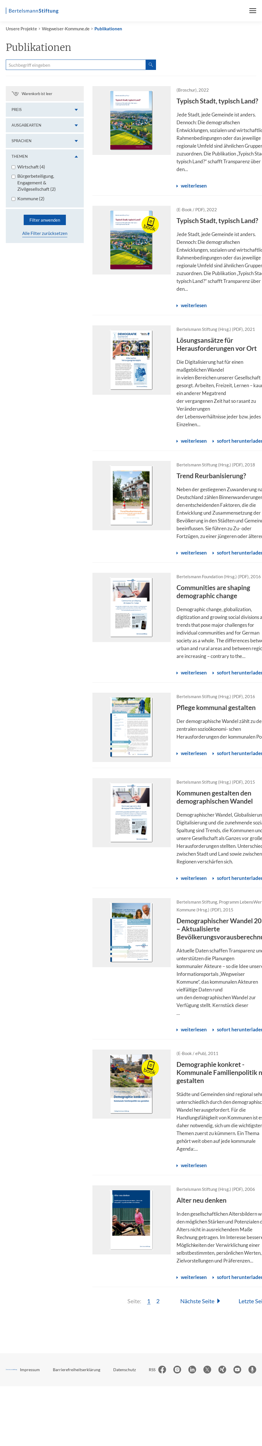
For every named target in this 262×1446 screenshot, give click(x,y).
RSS (152, 1371)
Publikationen (108, 31)
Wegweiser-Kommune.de (66, 31)
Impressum (30, 1371)
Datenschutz (124, 1371)
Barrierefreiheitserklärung (76, 1371)
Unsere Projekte (21, 31)
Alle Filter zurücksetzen (44, 235)
